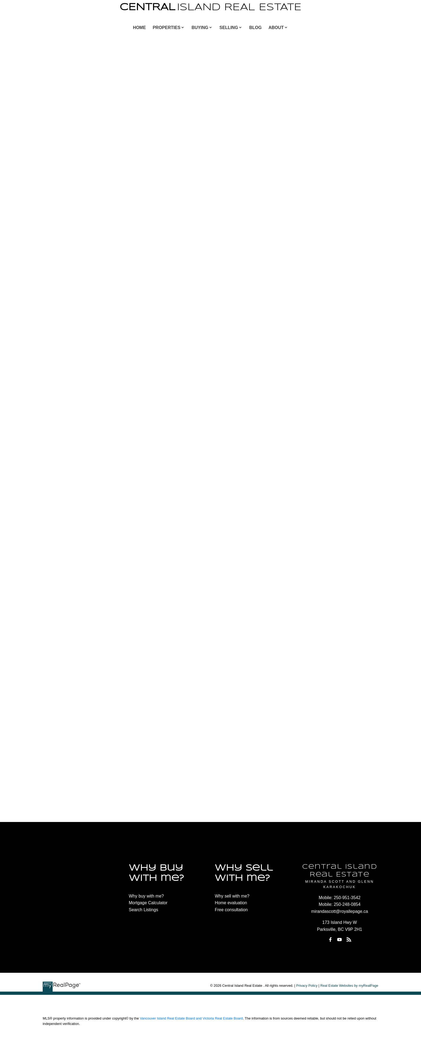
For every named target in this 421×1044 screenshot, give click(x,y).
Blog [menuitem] (255, 27)
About (276, 27)
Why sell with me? (232, 896)
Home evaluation (231, 902)
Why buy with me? (146, 896)
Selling (228, 27)
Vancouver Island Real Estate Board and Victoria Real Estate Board (191, 1018)
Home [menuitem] (139, 27)
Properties (166, 27)
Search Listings (143, 909)
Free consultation (231, 909)
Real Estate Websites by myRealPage (349, 986)
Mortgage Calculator (148, 902)
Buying (199, 27)
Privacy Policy (307, 986)
